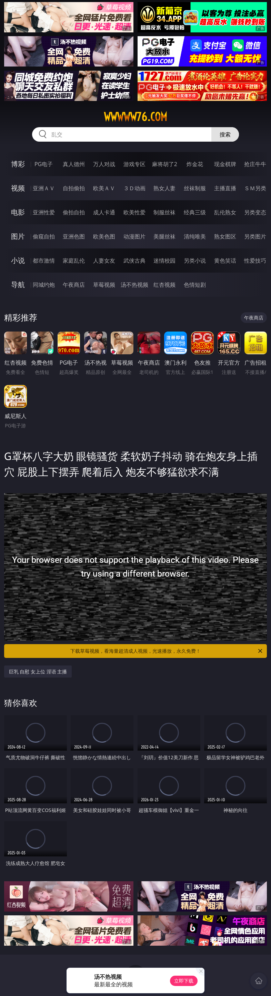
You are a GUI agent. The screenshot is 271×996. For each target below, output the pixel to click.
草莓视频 (104, 284)
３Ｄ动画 (134, 188)
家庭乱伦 (74, 260)
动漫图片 (134, 236)
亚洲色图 (74, 236)
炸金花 (195, 164)
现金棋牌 (225, 164)
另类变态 (255, 212)
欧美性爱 (134, 212)
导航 (18, 284)
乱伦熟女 (225, 212)
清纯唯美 (195, 236)
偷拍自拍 (74, 212)
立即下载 (183, 980)
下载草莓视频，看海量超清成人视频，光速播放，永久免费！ (166, 651)
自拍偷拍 (74, 188)
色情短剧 (195, 284)
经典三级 (195, 212)
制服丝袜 (164, 212)
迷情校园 (164, 260)
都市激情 (44, 260)
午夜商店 (74, 284)
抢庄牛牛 (255, 164)
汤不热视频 (134, 284)
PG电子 (43, 164)
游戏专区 (134, 164)
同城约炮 (44, 284)
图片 (18, 236)
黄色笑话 (225, 260)
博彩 (18, 164)
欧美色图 (104, 236)
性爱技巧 (255, 260)
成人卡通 (104, 212)
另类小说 (195, 260)
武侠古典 (134, 260)
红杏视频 (164, 284)
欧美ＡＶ (104, 188)
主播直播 (225, 188)
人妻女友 (104, 260)
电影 (18, 212)
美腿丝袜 (164, 236)
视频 (18, 188)
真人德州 (74, 164)
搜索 (225, 134)
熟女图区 (225, 236)
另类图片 (255, 236)
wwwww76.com (135, 117)
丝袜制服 (195, 188)
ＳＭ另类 (255, 188)
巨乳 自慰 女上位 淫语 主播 (38, 671)
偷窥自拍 (44, 236)
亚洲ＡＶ (44, 188)
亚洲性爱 (44, 212)
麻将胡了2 (164, 164)
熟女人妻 (164, 188)
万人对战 (104, 164)
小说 (18, 260)
